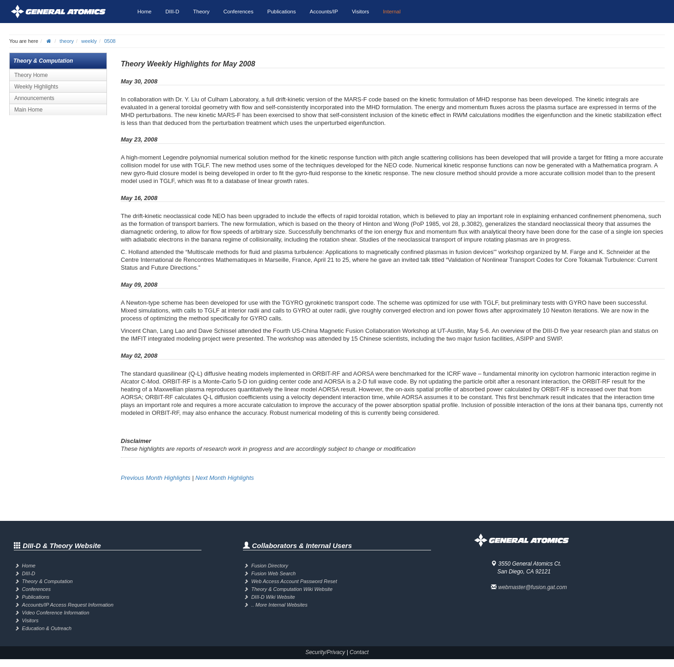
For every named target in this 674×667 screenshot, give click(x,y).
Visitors (360, 11)
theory (66, 41)
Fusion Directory (269, 565)
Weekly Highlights (36, 86)
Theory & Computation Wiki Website (291, 589)
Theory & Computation (47, 581)
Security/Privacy (325, 652)
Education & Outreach (47, 628)
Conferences (239, 11)
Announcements (34, 98)
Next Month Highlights (224, 477)
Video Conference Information (55, 612)
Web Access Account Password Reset (294, 581)
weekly (89, 41)
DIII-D (172, 11)
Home (144, 11)
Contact (358, 652)
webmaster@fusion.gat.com (532, 587)
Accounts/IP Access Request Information (68, 605)
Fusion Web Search (273, 573)
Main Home (28, 109)
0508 (110, 41)
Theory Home (31, 75)
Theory (201, 11)
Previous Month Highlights (155, 477)
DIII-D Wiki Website (273, 597)
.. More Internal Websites (279, 605)
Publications (281, 11)
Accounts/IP (324, 11)
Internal (392, 11)
